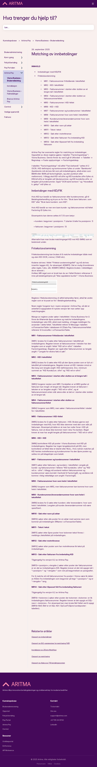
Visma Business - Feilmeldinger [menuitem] (14, 92)
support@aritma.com (58, 716)
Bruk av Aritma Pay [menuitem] (13, 100)
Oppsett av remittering (41, 656)
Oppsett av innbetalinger (42, 637)
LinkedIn (53, 725)
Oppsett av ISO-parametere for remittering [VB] (51, 643)
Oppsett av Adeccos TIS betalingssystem (48, 663)
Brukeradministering (10, 707)
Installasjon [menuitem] (12, 86)
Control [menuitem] (7, 107)
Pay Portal (6, 720)
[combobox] (48, 27)
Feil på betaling (9, 716)
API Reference (8, 750)
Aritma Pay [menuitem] (9, 73)
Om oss (53, 711)
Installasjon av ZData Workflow (44, 650)
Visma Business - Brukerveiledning (49, 41)
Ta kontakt (54, 707)
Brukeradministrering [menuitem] (13, 52)
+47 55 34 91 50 (57, 720)
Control (5, 729)
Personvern (41, 764)
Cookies (57, 764)
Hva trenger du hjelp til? (30, 18)
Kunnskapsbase (10, 41)
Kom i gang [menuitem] (9, 57)
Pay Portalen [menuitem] (9, 68)
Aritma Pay (26, 41)
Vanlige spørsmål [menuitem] (11, 112)
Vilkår (50, 764)
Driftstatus (7, 746)
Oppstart (6, 711)
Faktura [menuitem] (7, 117)
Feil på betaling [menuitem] (10, 62)
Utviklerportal (8, 741)
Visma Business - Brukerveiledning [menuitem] (14, 79)
